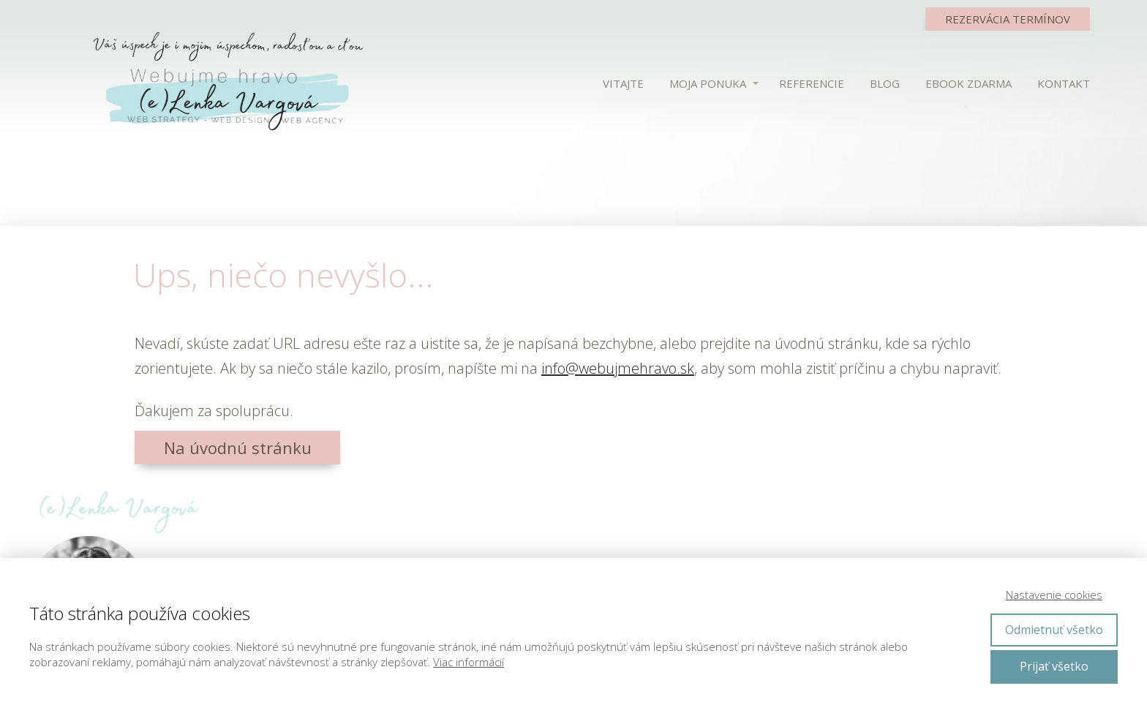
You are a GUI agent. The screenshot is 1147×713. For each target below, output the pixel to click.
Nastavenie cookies (1054, 594)
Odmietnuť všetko (1054, 630)
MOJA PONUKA (707, 83)
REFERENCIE (811, 83)
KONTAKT (1063, 83)
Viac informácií (468, 661)
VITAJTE (623, 83)
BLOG (885, 83)
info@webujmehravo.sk (617, 368)
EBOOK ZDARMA (968, 83)
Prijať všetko (1054, 666)
